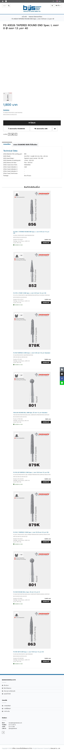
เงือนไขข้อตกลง (7, 688)
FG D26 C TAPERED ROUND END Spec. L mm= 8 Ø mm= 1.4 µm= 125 (31, 232)
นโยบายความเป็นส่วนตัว (9, 691)
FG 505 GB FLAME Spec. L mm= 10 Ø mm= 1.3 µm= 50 (28, 652)
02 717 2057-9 (12, 724)
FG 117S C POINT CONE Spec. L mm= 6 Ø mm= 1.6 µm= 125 (29, 293)
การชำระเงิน (7, 711)
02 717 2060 (12, 726)
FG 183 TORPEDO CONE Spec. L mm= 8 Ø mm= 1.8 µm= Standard (31, 353)
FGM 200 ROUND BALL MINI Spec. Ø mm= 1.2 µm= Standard (30, 412)
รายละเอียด (7, 144)
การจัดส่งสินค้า (7, 705)
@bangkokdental (13, 728)
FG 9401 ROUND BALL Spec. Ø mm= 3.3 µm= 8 (26, 592)
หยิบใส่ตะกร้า (46, 243)
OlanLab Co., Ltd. (55, 748)
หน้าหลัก (24, 16)
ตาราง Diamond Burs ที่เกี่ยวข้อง (25, 144)
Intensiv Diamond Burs (35, 16)
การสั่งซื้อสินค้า (7, 708)
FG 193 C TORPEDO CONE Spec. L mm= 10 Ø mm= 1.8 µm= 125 (30, 532)
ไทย (59, 1)
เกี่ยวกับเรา (6, 685)
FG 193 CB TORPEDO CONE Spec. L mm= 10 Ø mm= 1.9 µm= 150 (31, 472)
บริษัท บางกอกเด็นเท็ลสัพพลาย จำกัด (22, 748)
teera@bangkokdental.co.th (15, 722)
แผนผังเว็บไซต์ (7, 693)
